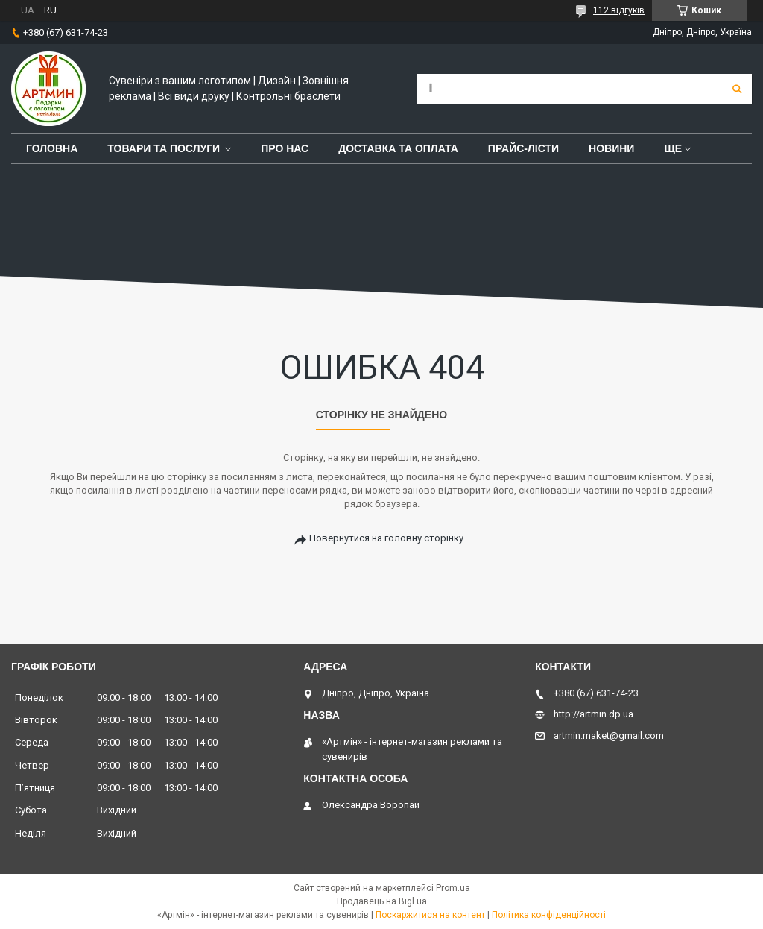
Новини (611, 148)
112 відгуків (619, 10)
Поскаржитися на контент (430, 915)
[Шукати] (737, 89)
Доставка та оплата (398, 148)
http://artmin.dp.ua (593, 713)
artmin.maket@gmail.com (609, 735)
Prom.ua (453, 888)
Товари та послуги (163, 148)
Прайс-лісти (523, 148)
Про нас (284, 148)
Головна (51, 148)
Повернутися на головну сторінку (386, 538)
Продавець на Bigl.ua (382, 901)
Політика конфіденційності (549, 915)
